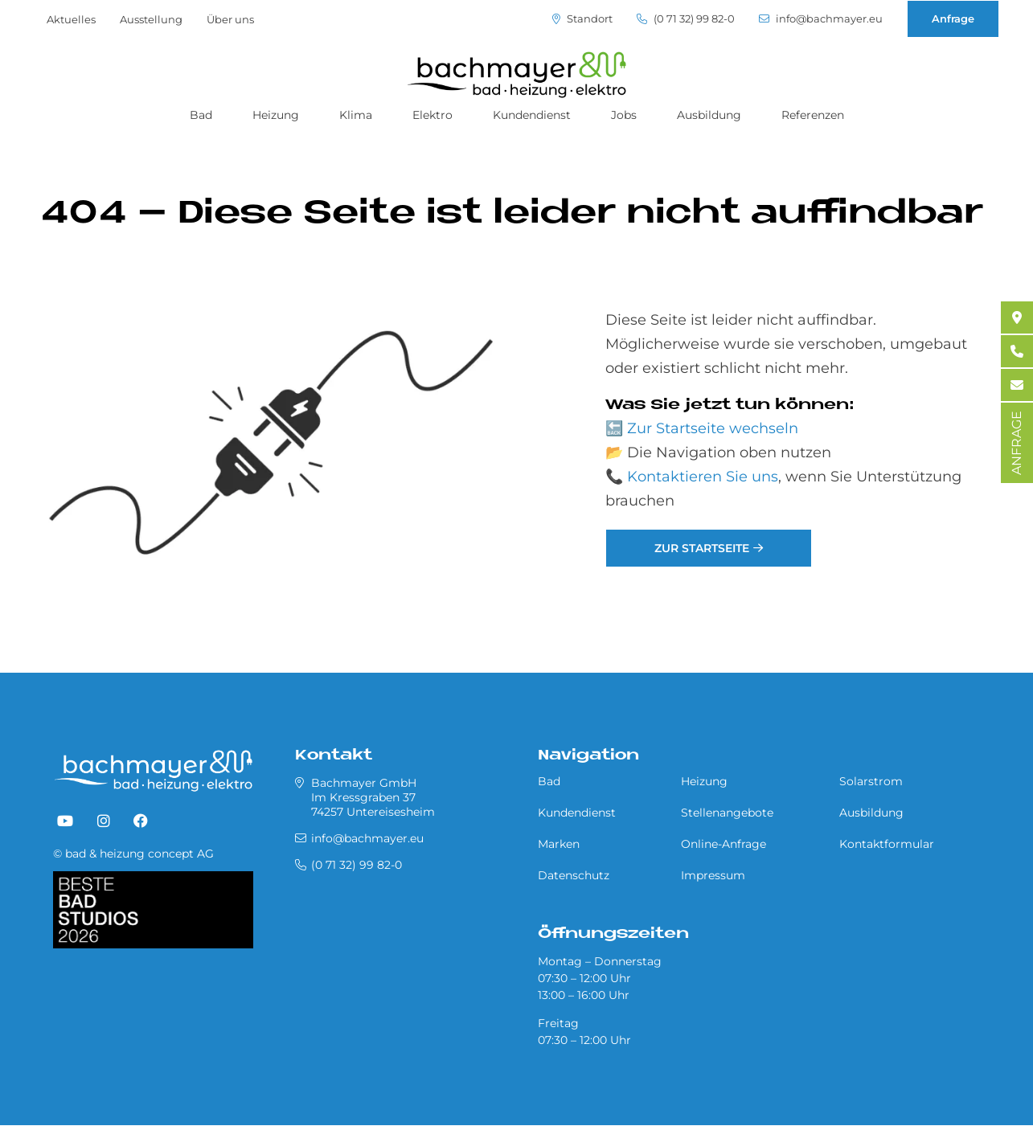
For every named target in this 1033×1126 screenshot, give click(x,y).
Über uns (230, 19)
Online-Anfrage (723, 844)
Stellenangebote (727, 812)
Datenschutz (573, 875)
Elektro (432, 115)
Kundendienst (532, 115)
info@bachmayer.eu (821, 19)
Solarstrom (871, 781)
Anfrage (953, 18)
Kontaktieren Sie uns (702, 476)
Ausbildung (709, 115)
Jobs (624, 115)
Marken (559, 844)
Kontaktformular (886, 844)
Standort (582, 19)
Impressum (713, 875)
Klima (355, 115)
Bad (201, 115)
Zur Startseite (701, 548)
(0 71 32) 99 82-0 (686, 19)
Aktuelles (71, 19)
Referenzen (812, 115)
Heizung (275, 115)
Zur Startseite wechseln (712, 428)
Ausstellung (151, 19)
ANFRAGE (1016, 443)
